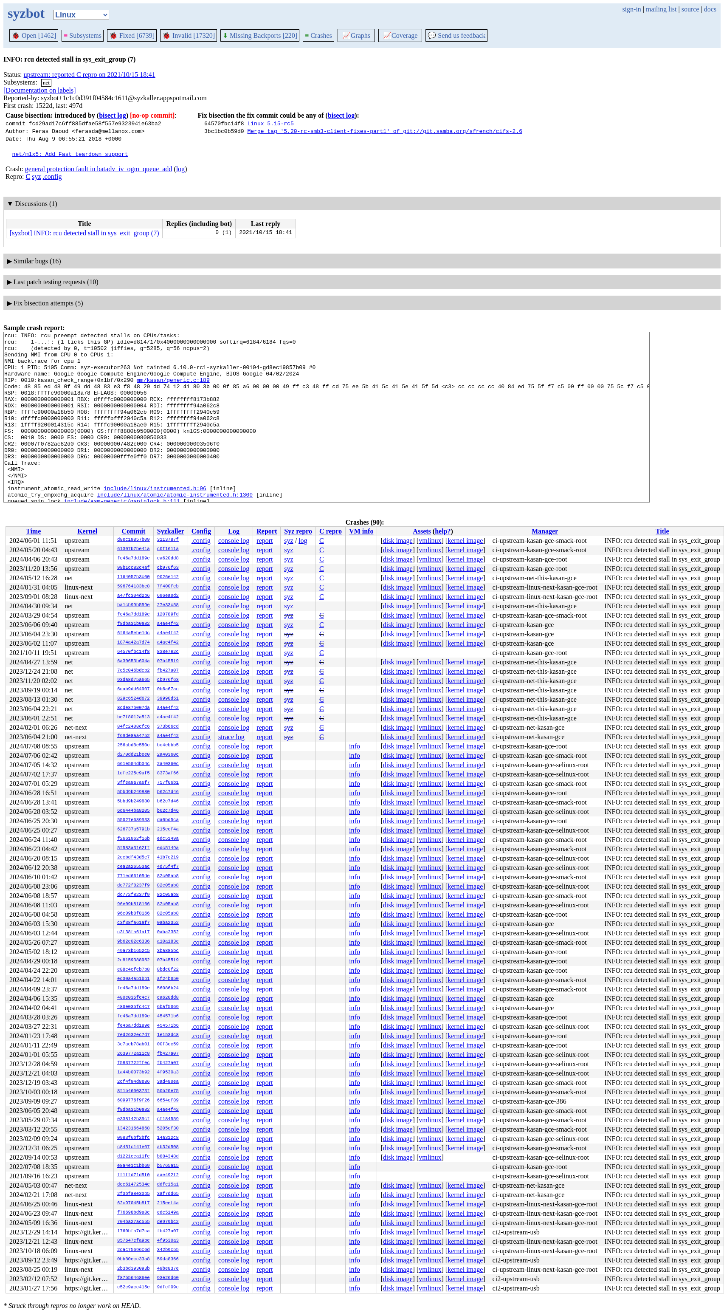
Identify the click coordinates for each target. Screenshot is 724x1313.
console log (233, 540)
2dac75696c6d (133, 1250)
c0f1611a (168, 549)
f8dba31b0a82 (133, 624)
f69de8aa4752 (133, 736)
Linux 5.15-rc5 (270, 123)
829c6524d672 (133, 699)
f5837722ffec (133, 1063)
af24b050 (168, 979)
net (46, 82)
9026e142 (168, 577)
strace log (231, 736)
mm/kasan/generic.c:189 (173, 390)
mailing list (661, 9)
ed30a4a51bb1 (133, 979)
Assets (422, 531)
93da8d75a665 (133, 680)
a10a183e (168, 942)
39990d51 (168, 699)
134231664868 (133, 1129)
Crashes (318, 35)
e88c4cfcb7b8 (133, 970)
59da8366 (168, 1259)
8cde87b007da (133, 708)
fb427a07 (168, 671)
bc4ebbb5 (168, 745)
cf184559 (168, 1119)
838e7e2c (168, 652)
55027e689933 (133, 820)
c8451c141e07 (133, 1147)
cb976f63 (168, 568)
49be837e (168, 1269)
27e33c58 (168, 605)
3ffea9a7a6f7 (133, 783)
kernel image (465, 540)
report (264, 540)
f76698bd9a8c (133, 1213)
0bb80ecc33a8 (133, 1259)
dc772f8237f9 (133, 886)
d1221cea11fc (133, 1157)
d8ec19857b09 (133, 540)
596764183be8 (133, 587)
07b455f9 (168, 661)
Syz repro (298, 531)
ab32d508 (168, 1147)
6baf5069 (168, 1007)
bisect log (112, 115)
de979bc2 (168, 1222)
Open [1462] (33, 35)
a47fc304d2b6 (133, 596)
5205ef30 (168, 1129)
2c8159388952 (133, 960)
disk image (398, 540)
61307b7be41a (133, 549)
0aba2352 (168, 923)
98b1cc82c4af (133, 568)
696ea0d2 (168, 596)
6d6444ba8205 (133, 811)
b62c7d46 (168, 792)
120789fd (168, 615)
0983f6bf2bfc (133, 1138)
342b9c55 (168, 1250)
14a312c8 (168, 1138)
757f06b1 (168, 783)
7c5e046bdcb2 (133, 671)
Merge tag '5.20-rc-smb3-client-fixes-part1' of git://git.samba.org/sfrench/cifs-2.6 (384, 131)
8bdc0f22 (168, 970)
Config (201, 531)
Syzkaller (170, 531)
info (354, 746)
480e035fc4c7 (133, 998)
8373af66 (168, 774)
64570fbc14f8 (133, 652)
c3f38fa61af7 (133, 923)
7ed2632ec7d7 (133, 1035)
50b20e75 (168, 1091)
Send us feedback (456, 35)
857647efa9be (133, 1241)
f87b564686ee (133, 1278)
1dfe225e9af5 (133, 774)
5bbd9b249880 (133, 792)
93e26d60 (168, 1278)
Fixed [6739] (132, 35)
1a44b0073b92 (133, 1073)
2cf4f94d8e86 (133, 1082)
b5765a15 (168, 1166)
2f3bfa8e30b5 (133, 1194)
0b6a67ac (168, 689)
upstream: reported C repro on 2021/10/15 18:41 (89, 74)
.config (52, 176)
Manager (545, 531)
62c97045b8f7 (133, 1203)
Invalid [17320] (188, 35)
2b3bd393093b (133, 1269)
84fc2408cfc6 (133, 727)
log (180, 168)
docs (710, 9)
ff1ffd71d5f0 (133, 1175)
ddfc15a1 (168, 1185)
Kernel (87, 531)
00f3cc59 (168, 1045)
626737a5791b (133, 830)
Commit (133, 531)
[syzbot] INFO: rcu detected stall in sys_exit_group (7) (84, 233)
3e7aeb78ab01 (133, 1045)
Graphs (356, 35)
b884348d (168, 1157)
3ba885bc (168, 951)
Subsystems (82, 35)
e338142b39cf (133, 1119)
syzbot (26, 13)
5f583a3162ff (133, 848)
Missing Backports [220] (260, 35)
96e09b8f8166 (133, 904)
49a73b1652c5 (133, 951)
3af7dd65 (168, 1194)
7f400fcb (168, 587)
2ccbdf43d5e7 (133, 858)
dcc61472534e (133, 1185)
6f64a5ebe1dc (133, 633)
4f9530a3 (168, 1073)
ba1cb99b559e (133, 605)
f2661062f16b (133, 839)
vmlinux (430, 540)
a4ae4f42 (168, 624)
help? (443, 531)
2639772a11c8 (133, 1054)
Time (33, 531)
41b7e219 (168, 858)
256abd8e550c (133, 745)
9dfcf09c (168, 1287)
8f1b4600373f (133, 1091)
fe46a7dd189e (133, 559)
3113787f (168, 540)
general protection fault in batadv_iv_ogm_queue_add (98, 168)
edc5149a (168, 839)
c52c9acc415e (133, 1287)
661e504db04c (133, 764)
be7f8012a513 (133, 717)
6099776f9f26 (133, 1101)
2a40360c (168, 755)
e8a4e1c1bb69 (133, 1166)
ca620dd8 (168, 559)
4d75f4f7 (168, 867)
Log (233, 531)
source (690, 9)
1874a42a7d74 (133, 643)
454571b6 (168, 1016)
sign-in (631, 9)
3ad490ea (168, 1082)
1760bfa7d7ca (133, 1231)
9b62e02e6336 (133, 942)
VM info (361, 531)
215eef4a (168, 830)
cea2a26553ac (133, 867)
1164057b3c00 (133, 577)
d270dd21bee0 (133, 755)
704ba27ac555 (133, 1222)
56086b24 (168, 988)
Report (266, 531)
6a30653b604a (133, 661)
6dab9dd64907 (133, 689)
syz (36, 176)
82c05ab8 (168, 876)
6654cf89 (168, 1101)
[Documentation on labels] (39, 90)
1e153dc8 (168, 1035)
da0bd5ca (168, 820)
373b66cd (168, 727)
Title (662, 531)
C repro (330, 531)
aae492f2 (168, 1175)
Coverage (400, 35)
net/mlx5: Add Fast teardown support (70, 154)
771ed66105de (133, 876)
